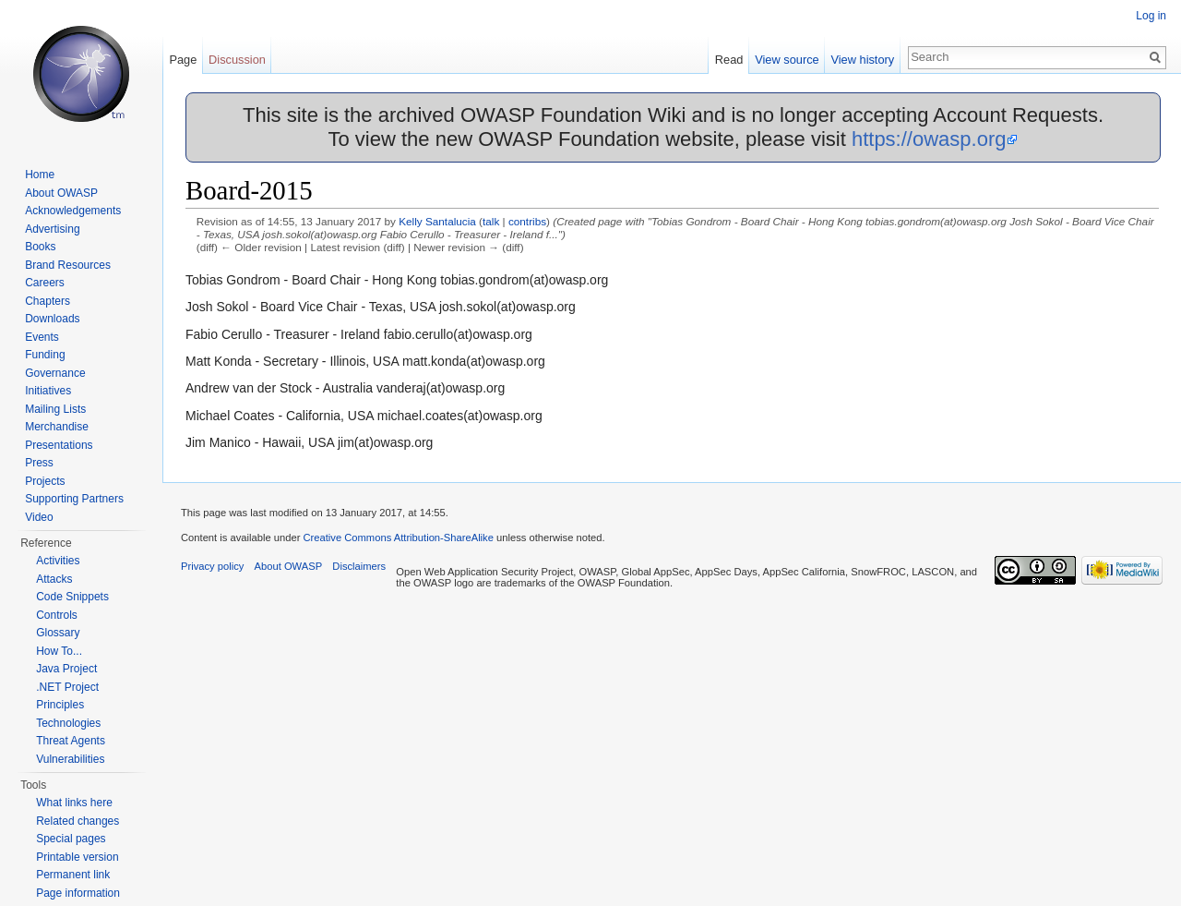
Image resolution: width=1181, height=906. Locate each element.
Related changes (77, 821)
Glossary (57, 632)
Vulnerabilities (70, 759)
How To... (59, 651)
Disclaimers (359, 566)
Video (39, 517)
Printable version (77, 857)
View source (786, 59)
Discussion (237, 59)
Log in (1151, 15)
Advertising (52, 229)
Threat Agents (70, 740)
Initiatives (48, 390)
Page (183, 59)
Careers (45, 282)
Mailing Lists (55, 409)
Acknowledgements (73, 210)
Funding (45, 354)
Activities (57, 560)
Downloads (52, 318)
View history (862, 59)
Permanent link (73, 874)
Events (42, 337)
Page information (78, 893)
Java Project (66, 668)
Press (39, 462)
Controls (57, 615)
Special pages (70, 838)
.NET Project (67, 687)
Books (40, 246)
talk (491, 221)
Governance (55, 373)
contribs (527, 221)
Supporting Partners (74, 498)
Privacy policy (212, 566)
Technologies (68, 723)
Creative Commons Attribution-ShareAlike (398, 537)
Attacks (54, 579)
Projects (45, 481)
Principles (60, 704)
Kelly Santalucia (437, 221)
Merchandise (57, 426)
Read (729, 59)
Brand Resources (68, 265)
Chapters (47, 301)
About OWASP (61, 193)
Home (39, 174)
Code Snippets (72, 596)
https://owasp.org (929, 139)
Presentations (58, 445)
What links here (74, 802)
